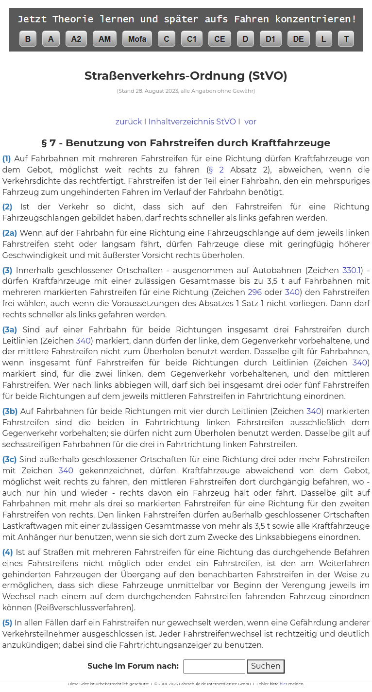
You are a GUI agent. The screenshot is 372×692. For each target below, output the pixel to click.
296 (255, 292)
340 (292, 292)
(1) (6, 158)
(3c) (9, 459)
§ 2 (216, 169)
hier (283, 683)
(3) (7, 270)
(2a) (9, 233)
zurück (129, 121)
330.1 (351, 270)
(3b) (10, 411)
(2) (7, 206)
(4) (7, 552)
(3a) (9, 329)
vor (250, 121)
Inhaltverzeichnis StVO (192, 121)
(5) (7, 622)
